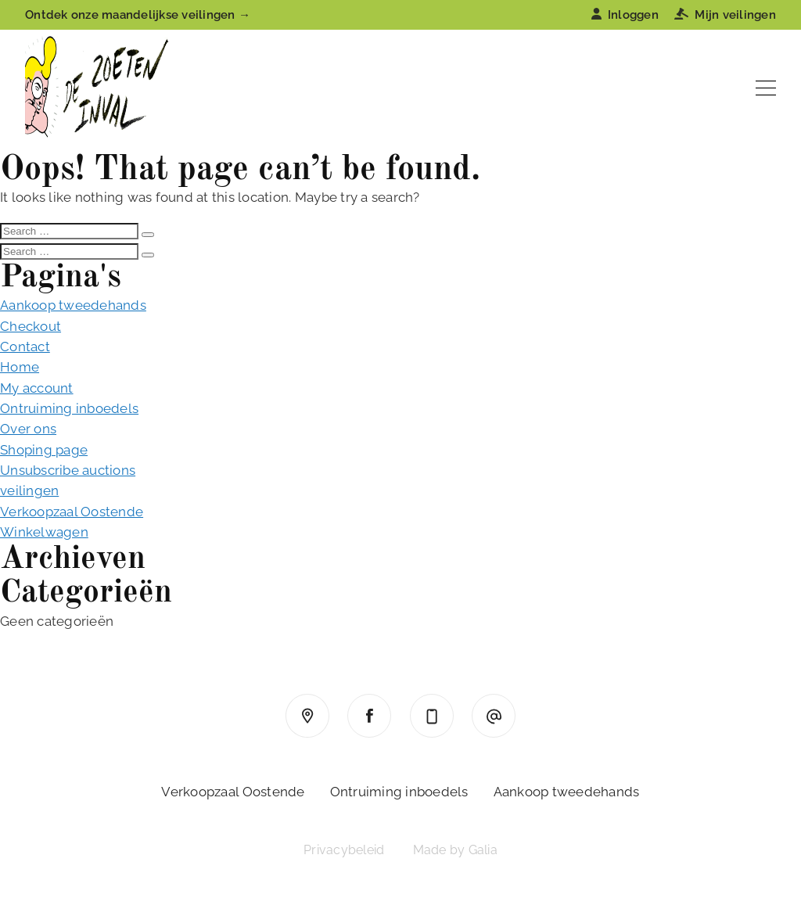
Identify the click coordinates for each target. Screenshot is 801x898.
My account (37, 388)
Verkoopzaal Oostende (71, 511)
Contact (25, 346)
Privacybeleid (344, 849)
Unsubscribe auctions (67, 470)
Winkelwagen (44, 532)
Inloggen (625, 15)
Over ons (28, 428)
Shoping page (44, 450)
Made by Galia (455, 849)
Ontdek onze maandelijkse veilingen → (137, 15)
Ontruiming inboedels (69, 408)
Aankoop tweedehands (73, 305)
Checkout (30, 326)
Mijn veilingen (725, 15)
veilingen (29, 490)
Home (19, 367)
